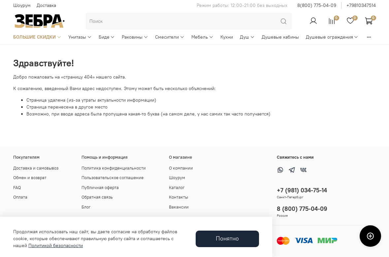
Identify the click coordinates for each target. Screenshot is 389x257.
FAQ (17, 187)
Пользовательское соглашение (112, 177)
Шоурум (22, 5)
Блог (86, 207)
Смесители (169, 37)
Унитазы (80, 37)
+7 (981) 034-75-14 (302, 190)
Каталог (177, 187)
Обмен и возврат (30, 177)
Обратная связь (97, 197)
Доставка (46, 5)
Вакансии (179, 207)
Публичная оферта (100, 187)
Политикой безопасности (55, 245)
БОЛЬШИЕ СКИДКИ (37, 37)
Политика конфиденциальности (113, 168)
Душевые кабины (280, 37)
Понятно (227, 238)
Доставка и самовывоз (35, 168)
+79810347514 (361, 5)
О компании (181, 168)
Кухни (226, 37)
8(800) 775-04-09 (316, 5)
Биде (107, 37)
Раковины (135, 37)
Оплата (20, 197)
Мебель (202, 37)
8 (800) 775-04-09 (302, 208)
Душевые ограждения (332, 37)
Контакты (178, 197)
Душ (247, 37)
